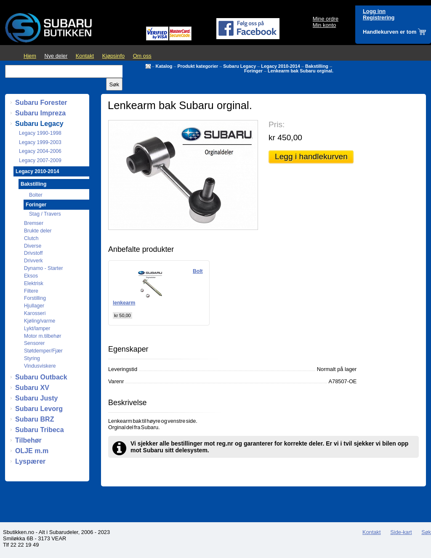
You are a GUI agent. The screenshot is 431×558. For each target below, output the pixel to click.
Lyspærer (30, 461)
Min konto (324, 25)
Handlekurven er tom (389, 32)
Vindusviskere (40, 366)
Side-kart (401, 532)
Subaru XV (32, 387)
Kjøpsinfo (113, 56)
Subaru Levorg (39, 408)
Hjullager (34, 306)
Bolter (36, 195)
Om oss (142, 56)
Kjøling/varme (39, 321)
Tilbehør (28, 440)
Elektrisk (33, 283)
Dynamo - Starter (43, 268)
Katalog (164, 66)
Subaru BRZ (34, 419)
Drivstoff (33, 253)
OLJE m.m (31, 450)
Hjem (30, 56)
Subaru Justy (36, 398)
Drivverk (33, 261)
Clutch (31, 238)
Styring (32, 358)
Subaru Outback (41, 377)
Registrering (378, 17)
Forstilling (35, 298)
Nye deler (55, 56)
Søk (426, 532)
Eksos (31, 276)
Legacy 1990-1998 (40, 133)
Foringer (253, 70)
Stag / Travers (45, 214)
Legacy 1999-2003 (40, 142)
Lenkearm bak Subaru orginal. (300, 70)
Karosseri (34, 313)
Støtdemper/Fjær (43, 351)
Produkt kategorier (198, 66)
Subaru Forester (41, 102)
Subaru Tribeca (39, 429)
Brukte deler (38, 231)
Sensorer (34, 343)
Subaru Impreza (40, 113)
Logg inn (374, 11)
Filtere (31, 291)
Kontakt (85, 56)
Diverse (32, 246)
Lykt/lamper (37, 328)
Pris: (277, 124)
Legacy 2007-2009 (40, 160)
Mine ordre (325, 19)
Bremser (33, 223)
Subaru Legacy (239, 66)
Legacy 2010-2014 (280, 66)
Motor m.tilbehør (42, 336)
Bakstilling (316, 66)
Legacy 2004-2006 (40, 151)
